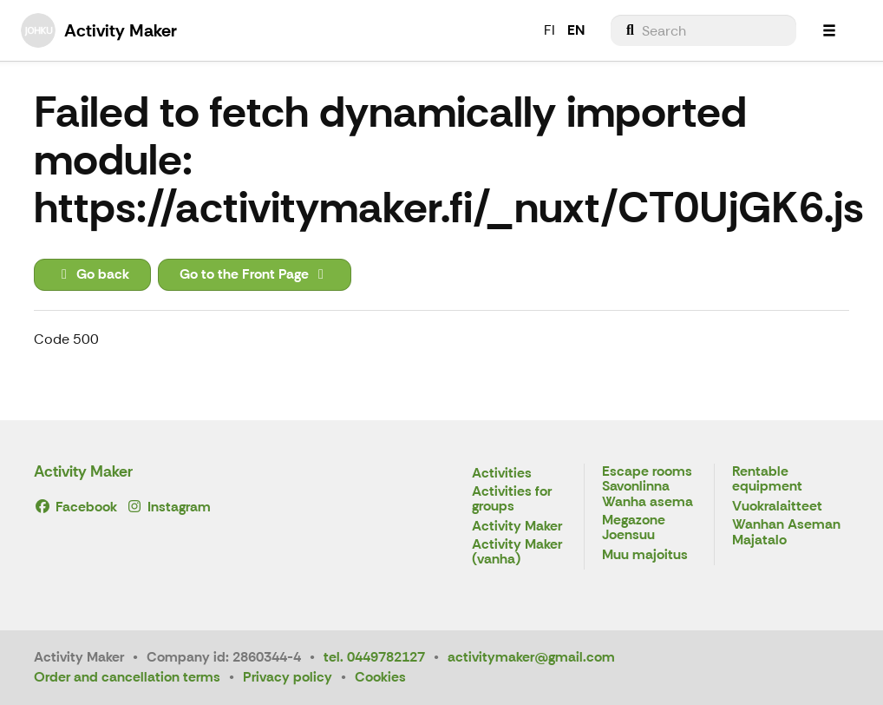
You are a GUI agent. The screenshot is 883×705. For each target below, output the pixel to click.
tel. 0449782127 (374, 657)
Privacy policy (287, 677)
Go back (92, 274)
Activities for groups (512, 500)
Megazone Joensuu (633, 528)
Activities (502, 473)
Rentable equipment (767, 480)
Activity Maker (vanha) (517, 553)
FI (549, 30)
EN (576, 30)
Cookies (380, 677)
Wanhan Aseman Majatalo (786, 533)
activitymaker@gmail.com (531, 657)
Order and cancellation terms (127, 677)
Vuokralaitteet (777, 506)
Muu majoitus (645, 555)
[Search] (703, 30)
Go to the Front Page (255, 274)
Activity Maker (83, 471)
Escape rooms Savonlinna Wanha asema (647, 487)
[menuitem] (703, 30)
